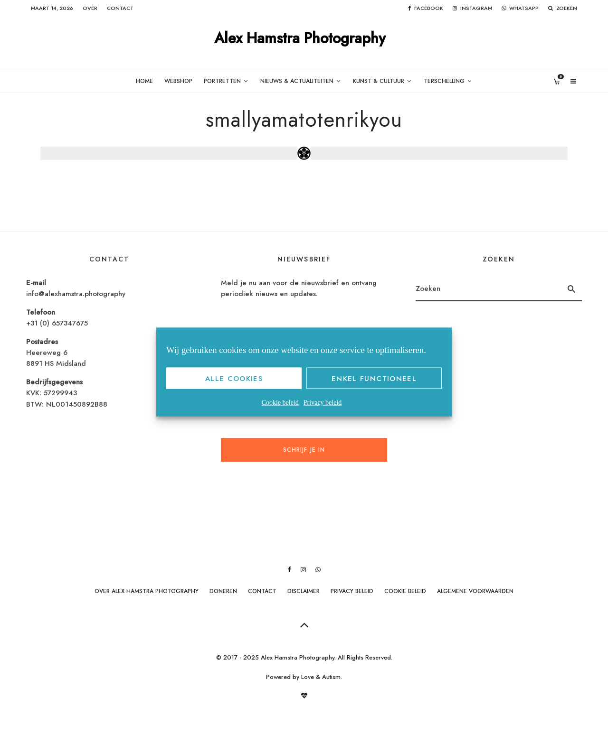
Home (144, 81)
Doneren (223, 591)
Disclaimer (303, 591)
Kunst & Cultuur (378, 81)
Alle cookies (234, 378)
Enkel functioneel (374, 378)
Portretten (222, 81)
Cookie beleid (280, 402)
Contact (120, 8)
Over (90, 8)
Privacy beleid (323, 402)
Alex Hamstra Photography (300, 38)
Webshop (178, 81)
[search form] (488, 289)
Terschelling (444, 81)
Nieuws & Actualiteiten (296, 81)
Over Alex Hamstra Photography (147, 591)
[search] (571, 289)
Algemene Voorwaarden (475, 591)
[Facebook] (425, 8)
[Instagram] (472, 8)
